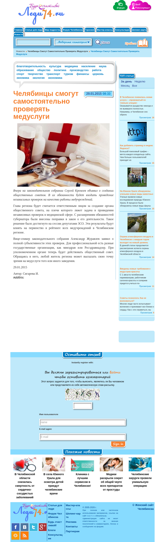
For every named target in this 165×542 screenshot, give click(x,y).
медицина (71, 66)
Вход (137, 4)
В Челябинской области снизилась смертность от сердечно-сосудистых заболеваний (25, 486)
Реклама (71, 521)
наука (102, 66)
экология (38, 77)
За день (126, 81)
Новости (18, 35)
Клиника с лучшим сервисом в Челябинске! (82, 480)
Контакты (72, 526)
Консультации (122, 30)
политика (60, 70)
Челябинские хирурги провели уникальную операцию (140, 480)
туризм (68, 74)
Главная (18, 30)
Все (134, 85)
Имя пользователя (48, 414)
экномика (23, 77)
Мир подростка (52, 30)
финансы (83, 74)
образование (25, 70)
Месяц (125, 85)
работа (96, 70)
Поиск (102, 42)
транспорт (53, 74)
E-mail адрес (45, 429)
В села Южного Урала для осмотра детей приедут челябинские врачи (53, 484)
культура (55, 66)
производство (79, 70)
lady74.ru (91, 516)
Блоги (52, 530)
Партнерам (73, 531)
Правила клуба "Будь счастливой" (137, 43)
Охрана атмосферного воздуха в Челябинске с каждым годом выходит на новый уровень (136, 239)
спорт (20, 74)
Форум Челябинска (73, 30)
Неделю (140, 81)
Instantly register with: (82, 362)
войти (114, 372)
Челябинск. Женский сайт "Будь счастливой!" (40, 15)
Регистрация (142, 7)
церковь (98, 74)
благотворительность (31, 66)
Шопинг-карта (139, 30)
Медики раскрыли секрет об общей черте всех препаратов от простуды (111, 482)
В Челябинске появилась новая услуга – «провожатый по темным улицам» (136, 100)
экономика (55, 77)
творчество (35, 74)
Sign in (118, 443)
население (88, 66)
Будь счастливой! (55, 523)
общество (43, 70)
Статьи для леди (34, 30)
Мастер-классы (105, 30)
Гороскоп (90, 30)
